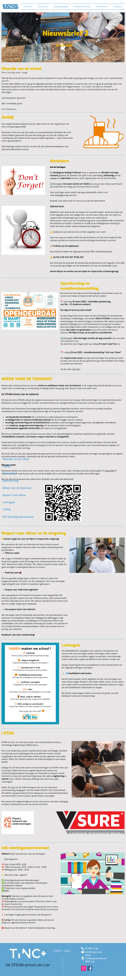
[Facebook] (89, 968)
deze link (110, 470)
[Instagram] (83, 968)
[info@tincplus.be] (82, 952)
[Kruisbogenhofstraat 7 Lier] (82, 958)
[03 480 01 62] (82, 948)
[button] (43, 7)
